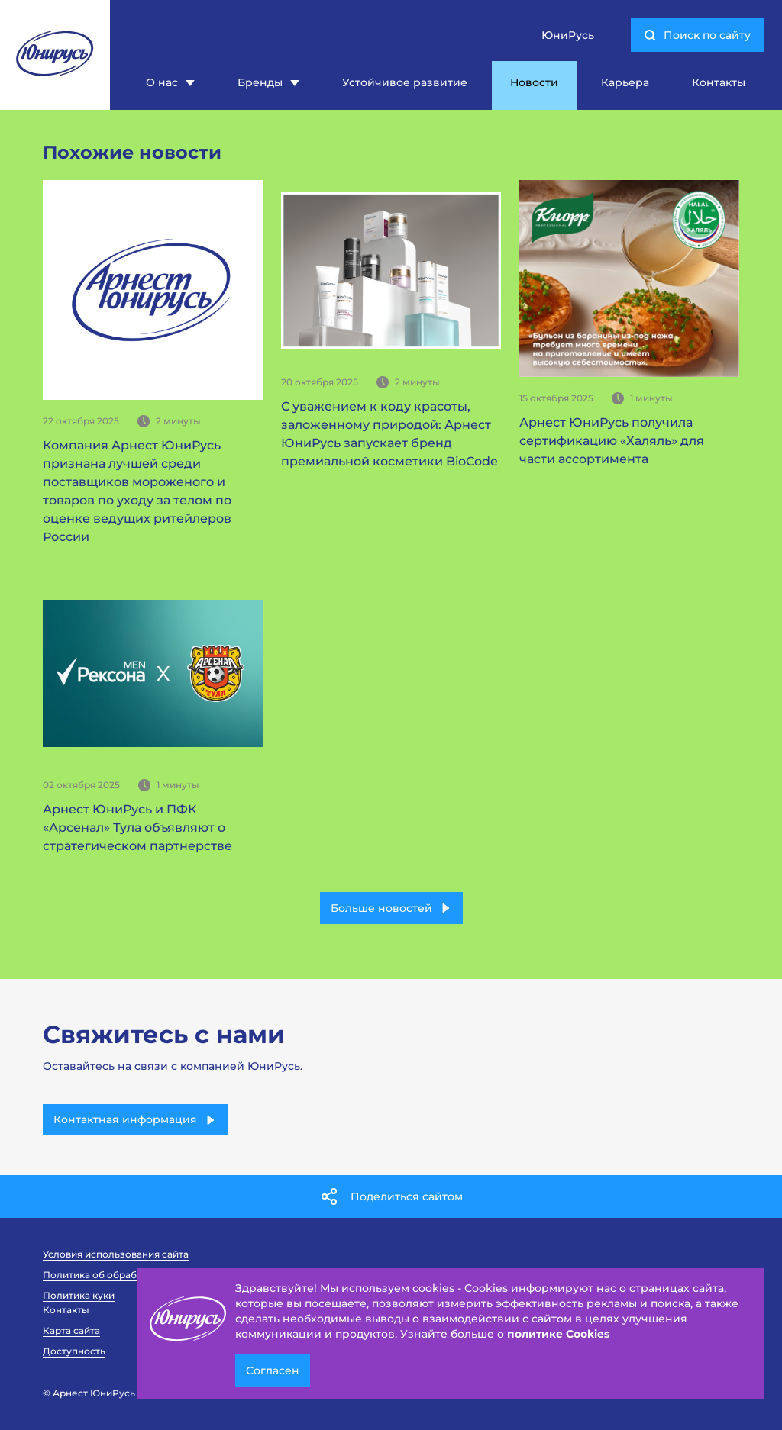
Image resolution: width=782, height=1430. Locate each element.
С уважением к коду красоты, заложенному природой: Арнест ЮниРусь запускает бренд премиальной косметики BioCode (389, 434)
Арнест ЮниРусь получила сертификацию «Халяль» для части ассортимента (611, 440)
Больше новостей (391, 908)
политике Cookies (558, 1334)
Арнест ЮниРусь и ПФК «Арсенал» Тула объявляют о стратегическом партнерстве (137, 827)
